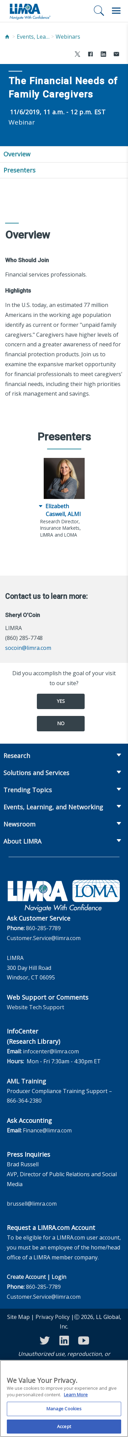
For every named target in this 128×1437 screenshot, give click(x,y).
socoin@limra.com (28, 648)
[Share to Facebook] (90, 55)
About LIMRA (22, 841)
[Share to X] (77, 55)
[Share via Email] (116, 55)
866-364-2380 (24, 1100)
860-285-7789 (43, 928)
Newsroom (19, 824)
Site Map (18, 1317)
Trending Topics (27, 790)
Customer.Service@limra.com (44, 938)
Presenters (19, 170)
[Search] (99, 10)
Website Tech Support (35, 1007)
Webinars (68, 36)
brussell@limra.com (32, 1203)
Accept (64, 1429)
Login (59, 1277)
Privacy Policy (52, 1317)
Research (16, 756)
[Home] (7, 37)
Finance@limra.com (47, 1130)
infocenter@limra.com (51, 1051)
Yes (61, 701)
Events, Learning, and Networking (34, 36)
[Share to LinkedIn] (103, 55)
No (61, 723)
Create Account (26, 1277)
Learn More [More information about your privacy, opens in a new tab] (76, 1397)
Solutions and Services (36, 773)
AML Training (26, 1081)
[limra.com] (29, 11)
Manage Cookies (64, 1411)
